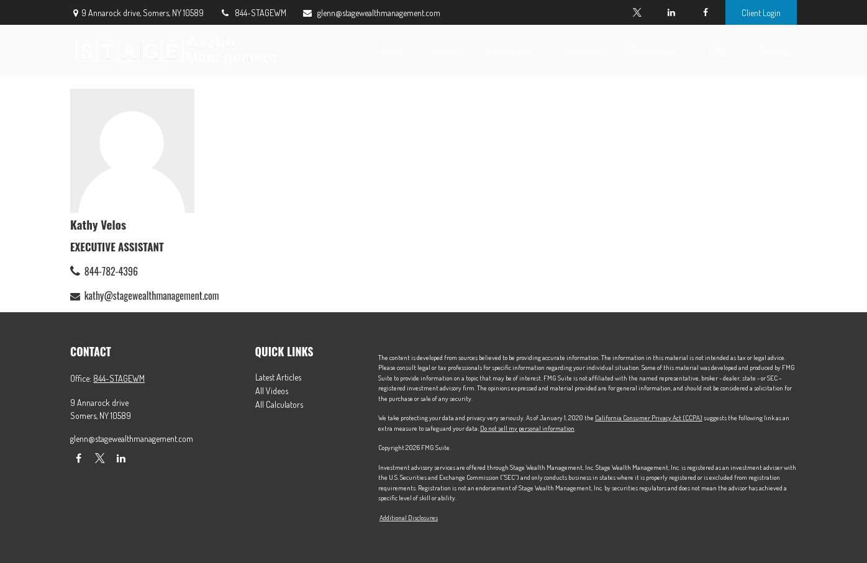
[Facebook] (705, 12)
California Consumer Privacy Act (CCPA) (648, 417)
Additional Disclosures (408, 517)
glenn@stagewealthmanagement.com (371, 12)
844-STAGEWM (252, 12)
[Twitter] (637, 12)
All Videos (271, 390)
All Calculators (279, 404)
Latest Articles (278, 377)
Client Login (761, 12)
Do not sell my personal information (527, 428)
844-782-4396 (111, 271)
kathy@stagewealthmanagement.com (151, 295)
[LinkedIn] (671, 12)
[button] (389, 50)
